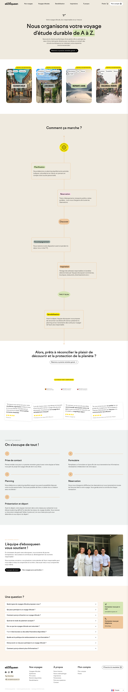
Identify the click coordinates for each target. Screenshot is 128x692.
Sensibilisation (60, 4)
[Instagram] (9, 672)
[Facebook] (6, 672)
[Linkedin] (12, 672)
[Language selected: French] (118, 690)
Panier (80, 673)
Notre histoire (57, 671)
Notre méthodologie (59, 673)
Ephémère (32, 673)
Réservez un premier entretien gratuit (63, 50)
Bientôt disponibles (35, 678)
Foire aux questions (59, 680)
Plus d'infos (24, 100)
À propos (86, 4)
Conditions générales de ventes (23, 689)
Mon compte (82, 671)
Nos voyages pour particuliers (32, 570)
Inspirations (74, 4)
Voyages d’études (44, 4)
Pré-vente (32, 676)
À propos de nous (12, 570)
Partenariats (57, 678)
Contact (56, 682)
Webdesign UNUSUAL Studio (37, 689)
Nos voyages (28, 4)
